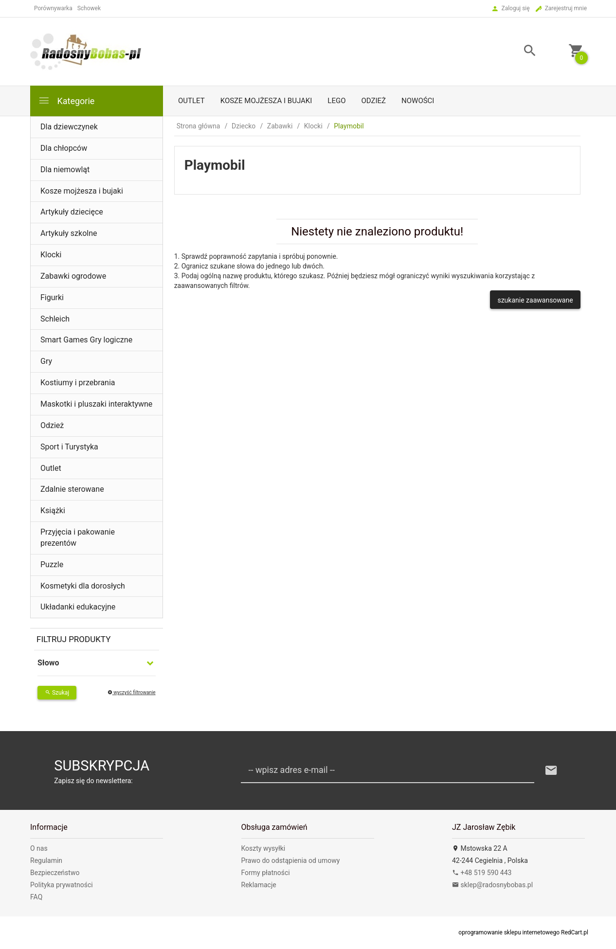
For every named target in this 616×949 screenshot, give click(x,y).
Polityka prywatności (61, 885)
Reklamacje (258, 885)
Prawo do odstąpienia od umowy (290, 860)
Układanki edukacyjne (77, 606)
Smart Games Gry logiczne (86, 339)
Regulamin (46, 860)
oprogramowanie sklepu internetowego (509, 932)
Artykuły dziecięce (71, 211)
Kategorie (66, 100)
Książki (52, 510)
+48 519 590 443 (481, 873)
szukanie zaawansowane (535, 300)
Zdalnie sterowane (72, 489)
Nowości (417, 100)
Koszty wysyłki (263, 848)
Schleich (55, 318)
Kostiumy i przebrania (77, 382)
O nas (39, 848)
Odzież (373, 100)
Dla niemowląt (65, 169)
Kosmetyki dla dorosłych (82, 586)
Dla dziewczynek (69, 126)
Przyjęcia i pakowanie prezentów (77, 537)
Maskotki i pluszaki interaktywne (96, 404)
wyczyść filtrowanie (132, 692)
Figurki (52, 297)
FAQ (36, 897)
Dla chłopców (63, 148)
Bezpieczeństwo (54, 873)
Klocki (50, 254)
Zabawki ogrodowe (73, 276)
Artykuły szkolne (68, 233)
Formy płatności (265, 873)
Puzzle (51, 564)
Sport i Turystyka (69, 446)
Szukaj (57, 692)
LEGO (336, 100)
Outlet (191, 100)
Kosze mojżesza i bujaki (266, 100)
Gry (46, 361)
